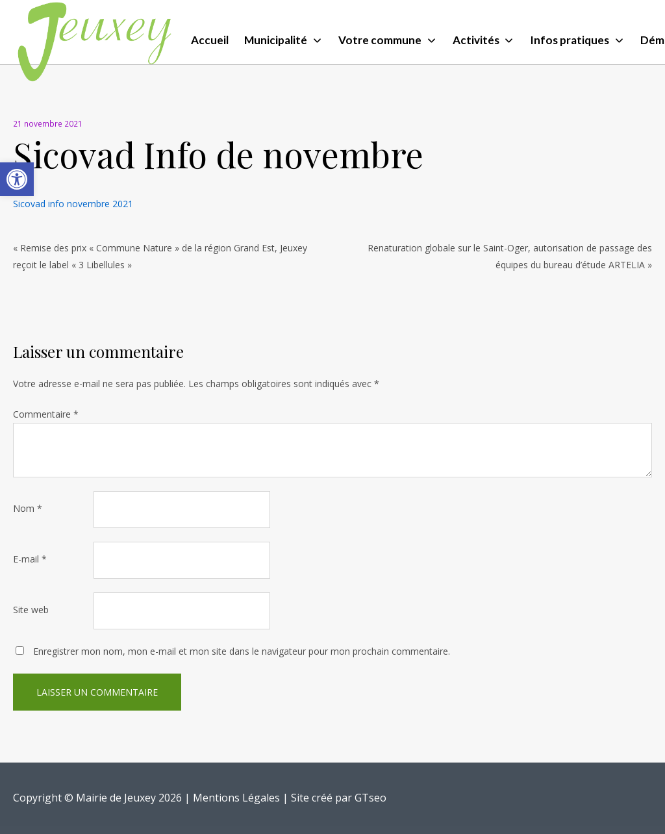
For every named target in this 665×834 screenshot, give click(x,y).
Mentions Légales (236, 797)
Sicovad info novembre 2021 (73, 203)
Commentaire (46, 414)
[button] (17, 179)
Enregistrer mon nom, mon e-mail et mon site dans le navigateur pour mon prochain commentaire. (241, 651)
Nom (27, 508)
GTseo (370, 797)
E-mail (30, 559)
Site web (31, 609)
